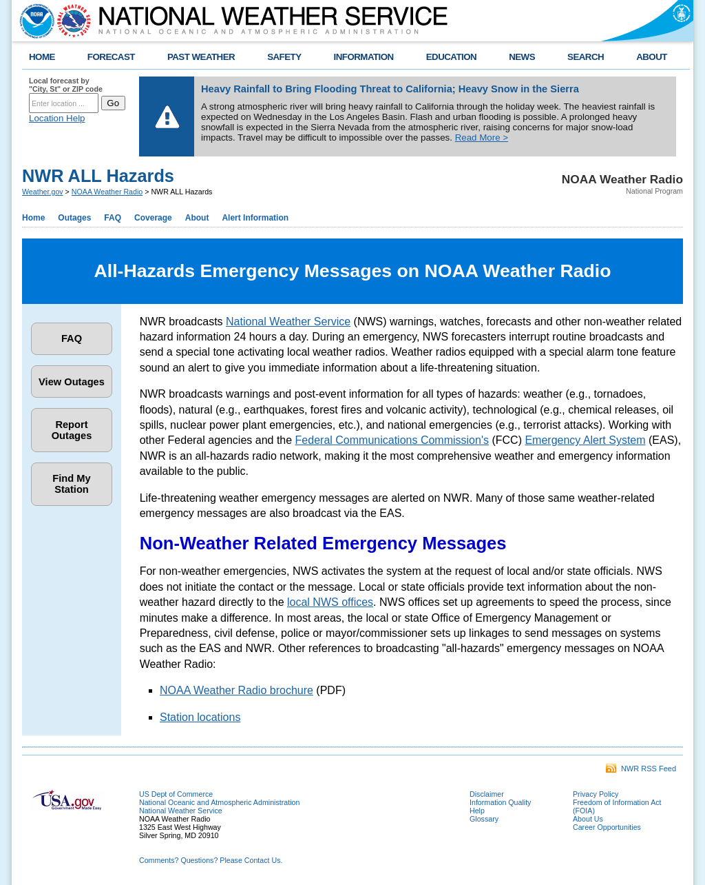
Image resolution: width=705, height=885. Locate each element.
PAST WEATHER (201, 57)
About (197, 218)
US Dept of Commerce (176, 794)
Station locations (200, 717)
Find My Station (71, 484)
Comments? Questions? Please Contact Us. (210, 860)
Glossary (484, 819)
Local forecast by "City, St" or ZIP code (66, 85)
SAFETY (284, 57)
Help (477, 810)
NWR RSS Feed (641, 768)
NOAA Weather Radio (107, 191)
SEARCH (585, 57)
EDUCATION (451, 57)
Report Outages (72, 430)
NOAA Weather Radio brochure (236, 690)
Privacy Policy (595, 794)
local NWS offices (330, 602)
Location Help (57, 118)
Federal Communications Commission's (392, 440)
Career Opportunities (607, 827)
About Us (588, 819)
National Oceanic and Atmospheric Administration (219, 802)
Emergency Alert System (585, 440)
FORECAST (111, 57)
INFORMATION (364, 57)
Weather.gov (42, 191)
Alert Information (255, 218)
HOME (42, 57)
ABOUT (651, 57)
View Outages (72, 381)
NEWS (522, 57)
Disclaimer (487, 794)
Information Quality (500, 802)
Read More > (481, 137)
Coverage (153, 218)
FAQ (112, 218)
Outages (74, 218)
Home (33, 218)
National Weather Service (288, 321)
